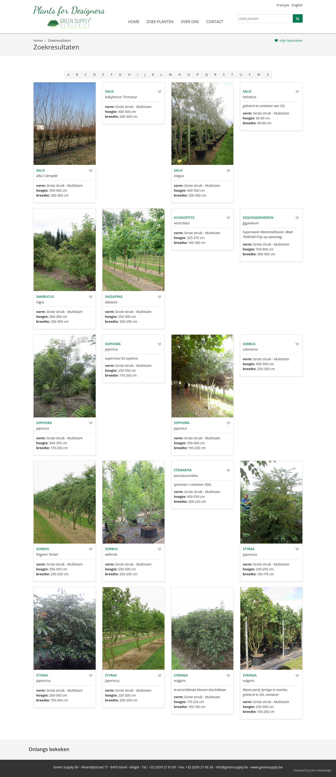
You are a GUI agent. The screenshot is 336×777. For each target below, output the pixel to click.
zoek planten (160, 21)
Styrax (249, 549)
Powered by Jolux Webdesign (312, 770)
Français (283, 5)
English (297, 5)
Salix (40, 170)
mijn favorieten (291, 40)
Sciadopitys (184, 217)
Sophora (44, 422)
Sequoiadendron (258, 217)
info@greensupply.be (232, 767)
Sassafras (113, 296)
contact (214, 21)
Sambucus (45, 296)
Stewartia (183, 470)
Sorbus (249, 344)
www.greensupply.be (267, 767)
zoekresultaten (59, 40)
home (134, 21)
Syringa (181, 675)
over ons (190, 21)
